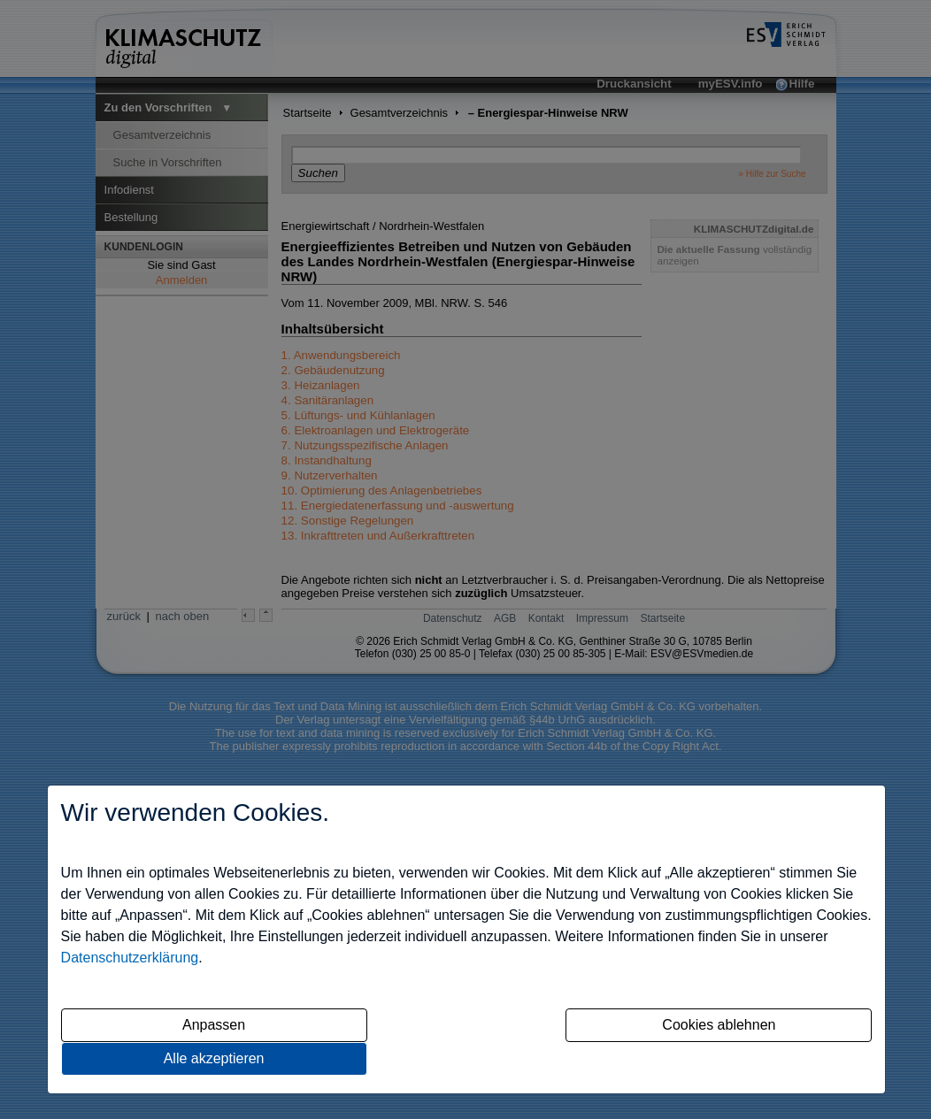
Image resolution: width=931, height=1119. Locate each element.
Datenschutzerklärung (130, 957)
